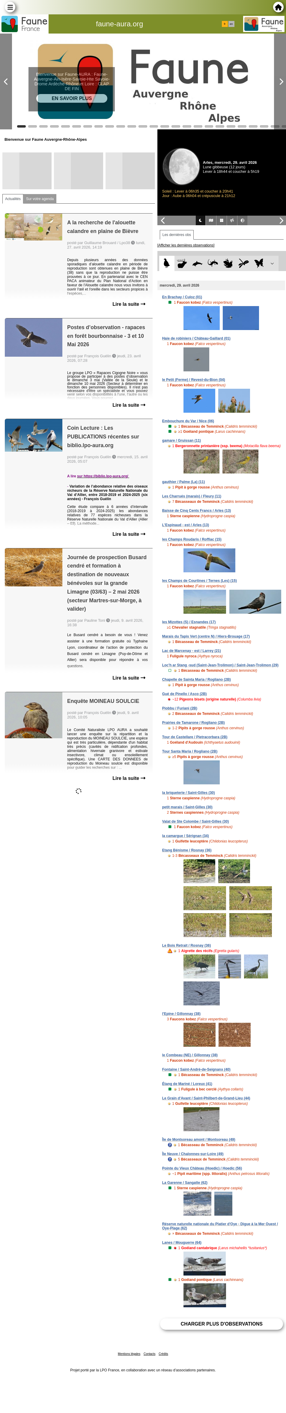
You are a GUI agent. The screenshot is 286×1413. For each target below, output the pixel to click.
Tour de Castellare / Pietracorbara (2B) (195, 737)
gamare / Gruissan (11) (181, 440)
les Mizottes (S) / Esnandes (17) (189, 622)
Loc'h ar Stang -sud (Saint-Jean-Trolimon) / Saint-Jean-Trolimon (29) (220, 665)
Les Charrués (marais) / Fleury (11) (191, 496)
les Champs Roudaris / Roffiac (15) (192, 539)
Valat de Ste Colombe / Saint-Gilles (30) (195, 821)
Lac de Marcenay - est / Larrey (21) (191, 651)
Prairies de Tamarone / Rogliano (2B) (193, 723)
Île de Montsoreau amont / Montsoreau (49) (198, 1139)
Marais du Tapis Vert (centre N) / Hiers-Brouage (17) (206, 636)
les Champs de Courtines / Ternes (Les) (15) (199, 581)
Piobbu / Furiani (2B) (179, 708)
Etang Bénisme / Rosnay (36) (187, 850)
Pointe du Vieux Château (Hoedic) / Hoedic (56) (202, 1168)
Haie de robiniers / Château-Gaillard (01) (196, 338)
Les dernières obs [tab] (176, 235)
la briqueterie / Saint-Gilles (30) (188, 793)
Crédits (163, 1353)
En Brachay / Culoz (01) (182, 297)
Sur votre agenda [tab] (40, 199)
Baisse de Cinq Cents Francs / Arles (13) (196, 511)
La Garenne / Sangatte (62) (184, 1183)
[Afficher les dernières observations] (186, 245)
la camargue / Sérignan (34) (185, 836)
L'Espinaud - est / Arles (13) (185, 525)
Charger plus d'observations (222, 1323)
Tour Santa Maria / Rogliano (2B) (189, 751)
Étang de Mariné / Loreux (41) (187, 1084)
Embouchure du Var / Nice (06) (188, 421)
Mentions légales (129, 1353)
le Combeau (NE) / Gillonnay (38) (190, 1055)
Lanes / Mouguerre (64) (181, 1242)
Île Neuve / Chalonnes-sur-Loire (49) (193, 1154)
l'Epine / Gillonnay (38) (181, 1014)
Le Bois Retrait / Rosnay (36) (186, 945)
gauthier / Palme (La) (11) (183, 482)
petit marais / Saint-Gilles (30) (187, 807)
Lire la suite (128, 304)
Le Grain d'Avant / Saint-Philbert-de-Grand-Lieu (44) (206, 1098)
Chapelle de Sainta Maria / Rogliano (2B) (196, 679)
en (231, 23)
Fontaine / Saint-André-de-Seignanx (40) (196, 1069)
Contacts (149, 1353)
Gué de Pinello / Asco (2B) (184, 694)
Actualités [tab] (13, 199)
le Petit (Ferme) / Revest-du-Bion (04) (193, 380)
